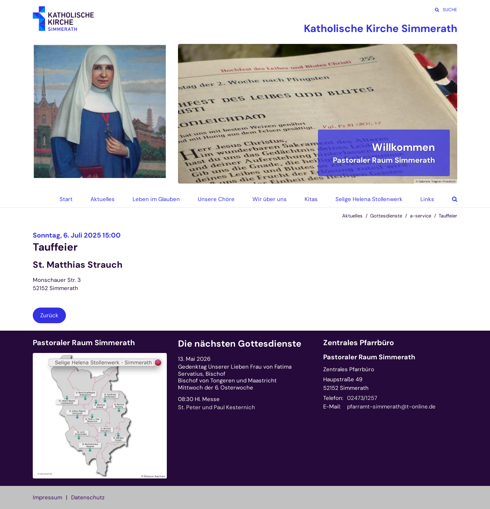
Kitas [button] (311, 199)
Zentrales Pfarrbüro (358, 342)
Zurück (49, 315)
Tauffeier (448, 216)
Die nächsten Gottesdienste (239, 343)
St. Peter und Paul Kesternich (216, 407)
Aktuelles (352, 216)
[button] (449, 199)
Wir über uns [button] (269, 199)
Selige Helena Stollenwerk (368, 199)
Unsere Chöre (216, 199)
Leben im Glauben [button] (156, 199)
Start (66, 199)
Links (427, 199)
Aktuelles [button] (102, 199)
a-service (420, 216)
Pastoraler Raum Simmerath (84, 342)
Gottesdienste (386, 216)
